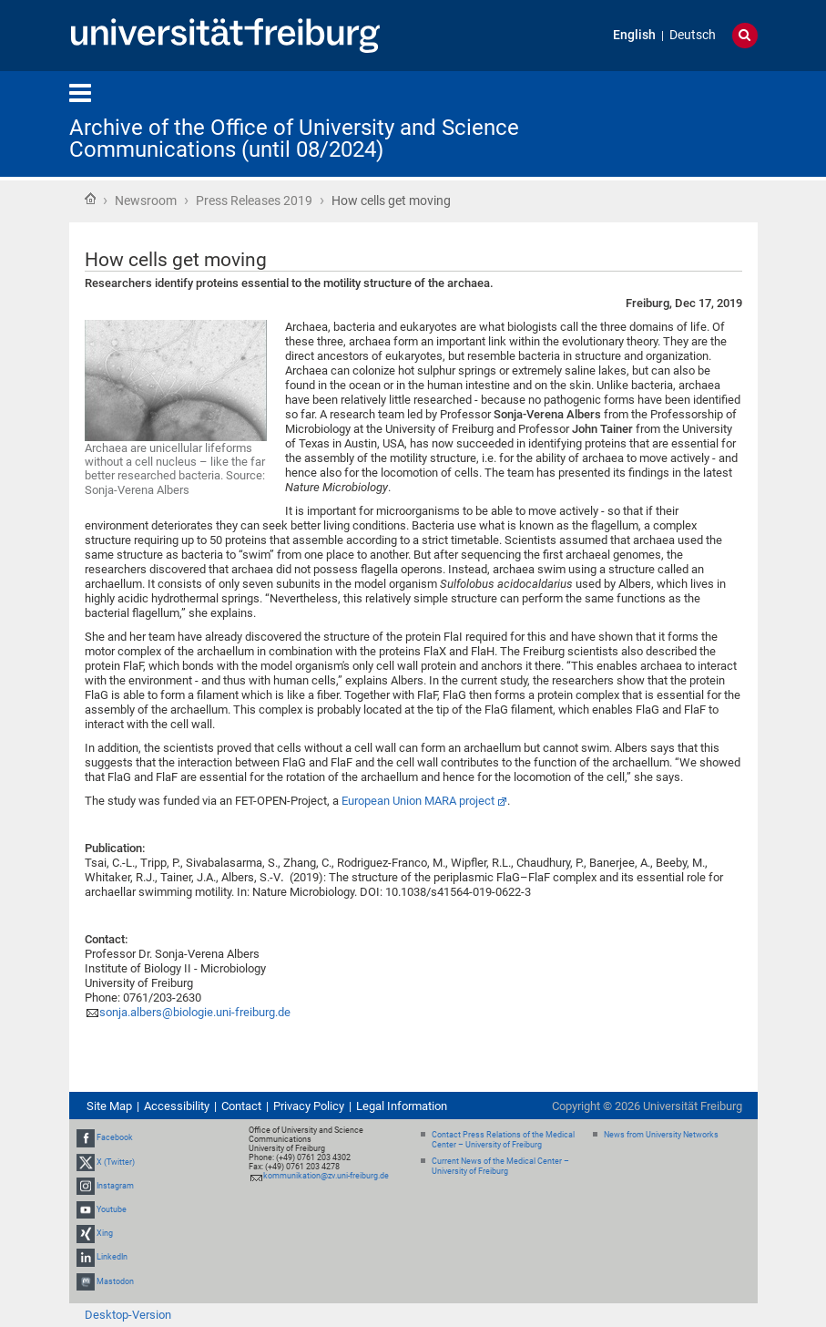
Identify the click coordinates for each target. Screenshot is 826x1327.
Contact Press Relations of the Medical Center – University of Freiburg (503, 1139)
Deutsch (692, 35)
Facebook (115, 1137)
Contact (241, 1106)
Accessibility (176, 1106)
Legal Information (401, 1106)
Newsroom (146, 200)
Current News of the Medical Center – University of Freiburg (500, 1166)
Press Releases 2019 (254, 200)
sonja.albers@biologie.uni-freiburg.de (195, 1012)
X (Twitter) (116, 1162)
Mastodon (115, 1281)
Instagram (115, 1185)
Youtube (112, 1209)
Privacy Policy (308, 1106)
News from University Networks (661, 1134)
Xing (105, 1233)
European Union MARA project (418, 801)
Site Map (109, 1106)
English (634, 35)
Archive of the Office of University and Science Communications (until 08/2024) (294, 138)
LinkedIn (112, 1256)
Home (90, 198)
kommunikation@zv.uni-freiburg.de (326, 1175)
